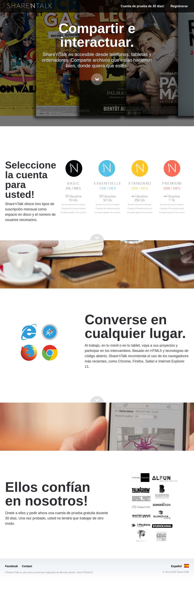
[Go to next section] (97, 79)
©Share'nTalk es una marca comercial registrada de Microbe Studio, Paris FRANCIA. (49, 572)
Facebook (11, 566)
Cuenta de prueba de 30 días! (142, 6)
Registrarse (179, 6)
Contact (27, 566)
